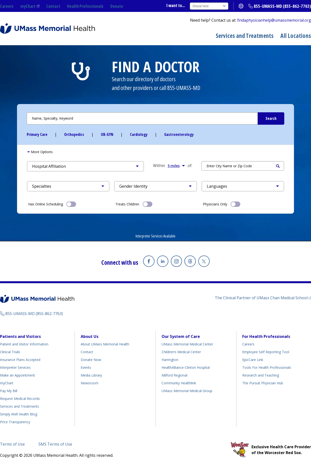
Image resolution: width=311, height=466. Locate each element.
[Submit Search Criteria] (271, 118)
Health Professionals (85, 6)
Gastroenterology (179, 134)
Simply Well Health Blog (18, 414)
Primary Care (37, 134)
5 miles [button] (176, 165)
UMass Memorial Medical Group (187, 390)
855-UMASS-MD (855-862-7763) (282, 6)
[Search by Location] (242, 166)
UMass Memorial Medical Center (187, 344)
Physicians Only (221, 203)
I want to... (175, 5)
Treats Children (133, 203)
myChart (27, 6)
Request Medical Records (20, 398)
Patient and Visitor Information (24, 344)
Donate (116, 6)
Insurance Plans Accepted (20, 359)
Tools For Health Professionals (266, 367)
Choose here (209, 6)
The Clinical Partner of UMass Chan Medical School (261, 297)
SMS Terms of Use (55, 444)
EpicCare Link (252, 359)
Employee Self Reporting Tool (265, 352)
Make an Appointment (17, 375)
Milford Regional (174, 375)
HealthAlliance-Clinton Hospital (186, 367)
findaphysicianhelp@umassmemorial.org (274, 20)
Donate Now (91, 359)
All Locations (295, 36)
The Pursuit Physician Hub (262, 383)
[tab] (155, 152)
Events (86, 367)
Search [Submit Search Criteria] (278, 166)
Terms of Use (12, 444)
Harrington (170, 359)
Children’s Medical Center (181, 352)
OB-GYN (107, 134)
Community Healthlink (179, 383)
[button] (85, 166)
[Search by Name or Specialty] (155, 118)
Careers (7, 6)
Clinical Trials (10, 352)
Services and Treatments (245, 36)
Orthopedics (74, 134)
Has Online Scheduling (52, 203)
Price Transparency (15, 422)
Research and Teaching (260, 375)
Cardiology (138, 134)
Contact (53, 6)
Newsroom (89, 383)
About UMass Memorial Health (105, 344)
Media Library (91, 375)
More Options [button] (41, 151)
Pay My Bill (8, 390)
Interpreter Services (15, 367)
